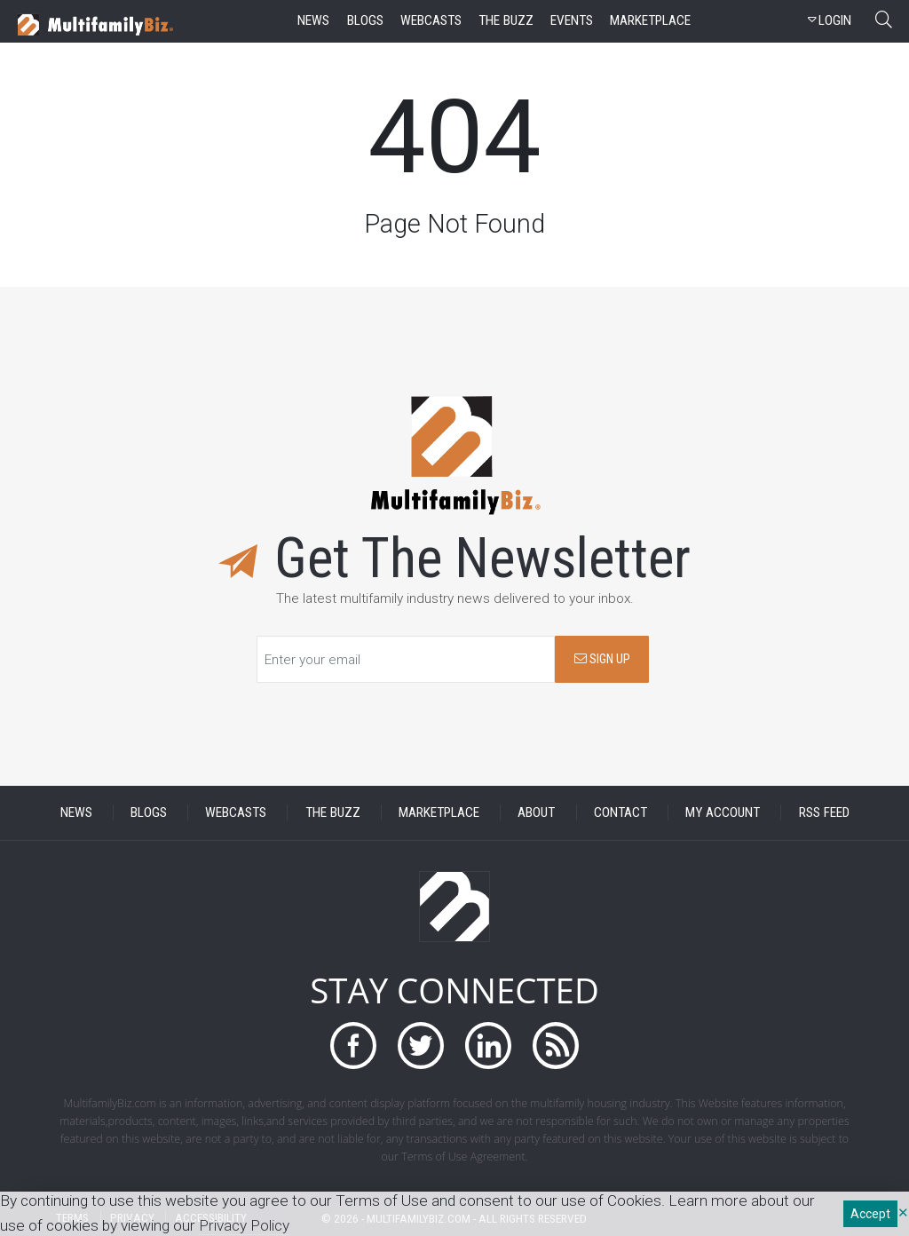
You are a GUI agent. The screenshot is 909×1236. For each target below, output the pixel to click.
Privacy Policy (244, 1225)
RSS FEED (824, 812)
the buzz (506, 20)
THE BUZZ (332, 812)
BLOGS (148, 812)
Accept (870, 1214)
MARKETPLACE (439, 812)
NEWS (76, 812)
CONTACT (620, 812)
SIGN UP (602, 659)
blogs (365, 20)
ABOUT (536, 812)
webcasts (431, 20)
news (313, 20)
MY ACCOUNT (722, 812)
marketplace (650, 20)
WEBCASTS (235, 812)
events (571, 20)
